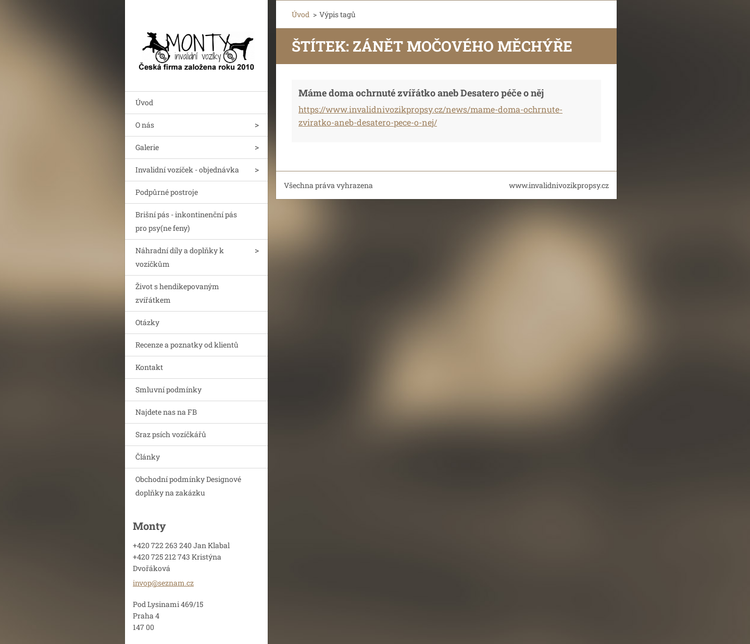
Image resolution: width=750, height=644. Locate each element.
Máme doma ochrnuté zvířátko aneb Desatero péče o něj (421, 92)
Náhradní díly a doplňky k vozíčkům (179, 257)
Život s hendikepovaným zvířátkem (177, 293)
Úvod (144, 102)
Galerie (147, 147)
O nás (144, 125)
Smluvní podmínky (168, 389)
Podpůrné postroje (166, 192)
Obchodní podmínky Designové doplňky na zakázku (188, 486)
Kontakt (149, 367)
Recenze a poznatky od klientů (187, 345)
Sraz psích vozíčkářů (170, 434)
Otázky (147, 322)
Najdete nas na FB (166, 412)
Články (147, 457)
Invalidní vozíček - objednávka (187, 170)
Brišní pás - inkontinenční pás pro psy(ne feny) (186, 221)
